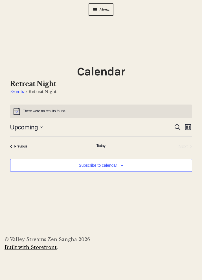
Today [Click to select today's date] (101, 146)
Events (17, 91)
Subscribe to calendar (98, 165)
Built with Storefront (31, 247)
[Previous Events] (19, 147)
